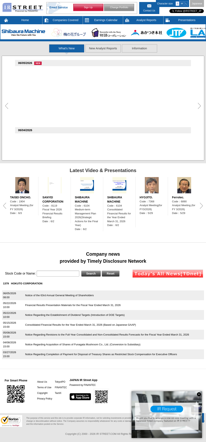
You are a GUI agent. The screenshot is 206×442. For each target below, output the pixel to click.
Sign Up (88, 7)
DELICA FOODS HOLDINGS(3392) (40, 118)
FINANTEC (61, 387)
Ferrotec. (178, 197)
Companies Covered (65, 20)
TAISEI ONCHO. (20, 197)
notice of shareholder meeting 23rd (45, 123)
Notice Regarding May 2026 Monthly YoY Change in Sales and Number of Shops (72, 112)
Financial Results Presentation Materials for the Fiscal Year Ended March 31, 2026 (73, 305)
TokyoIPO (60, 381)
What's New (42, 48)
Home (25, 20)
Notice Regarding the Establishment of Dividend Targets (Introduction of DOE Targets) (75, 314)
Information (163, 48)
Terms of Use (44, 387)
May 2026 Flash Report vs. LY (42, 85)
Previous (6, 106)
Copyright (42, 393)
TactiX (58, 393)
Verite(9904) (26, 80)
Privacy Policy (44, 398)
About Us (42, 381)
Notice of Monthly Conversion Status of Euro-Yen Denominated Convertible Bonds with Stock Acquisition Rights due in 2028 (97, 101)
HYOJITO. (146, 197)
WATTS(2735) (27, 107)
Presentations (187, 20)
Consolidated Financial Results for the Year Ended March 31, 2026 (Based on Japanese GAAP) (80, 324)
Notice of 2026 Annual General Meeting (48, 153)
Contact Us (149, 10)
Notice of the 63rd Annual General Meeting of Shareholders (59, 295)
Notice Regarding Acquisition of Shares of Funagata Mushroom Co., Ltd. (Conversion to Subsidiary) (82, 344)
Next (199, 106)
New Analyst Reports (103, 48)
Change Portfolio (119, 7)
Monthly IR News (35, 142)
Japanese (197, 3)
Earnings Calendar (106, 20)
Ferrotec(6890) (28, 91)
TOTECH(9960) (28, 70)
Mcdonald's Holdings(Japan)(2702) (40, 137)
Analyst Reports (146, 20)
